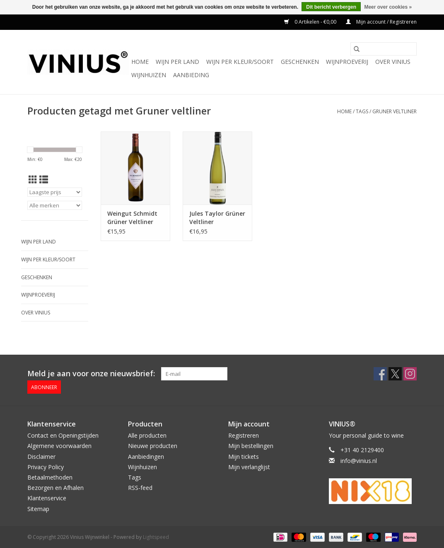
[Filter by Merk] (54, 205)
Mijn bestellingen (250, 446)
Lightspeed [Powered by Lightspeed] (156, 537)
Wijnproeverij (347, 62)
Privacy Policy (45, 467)
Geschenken (300, 62)
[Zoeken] (383, 49)
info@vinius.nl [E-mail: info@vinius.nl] (358, 461)
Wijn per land (177, 62)
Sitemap (38, 509)
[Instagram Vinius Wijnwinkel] (410, 373)
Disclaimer (41, 456)
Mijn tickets (243, 456)
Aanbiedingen (146, 456)
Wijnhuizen (148, 75)
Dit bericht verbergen (331, 7)
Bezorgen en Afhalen (55, 488)
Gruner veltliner (394, 111)
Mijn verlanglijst (249, 467)
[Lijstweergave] (43, 179)
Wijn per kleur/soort (240, 62)
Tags (362, 111)
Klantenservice (46, 498)
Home (140, 62)
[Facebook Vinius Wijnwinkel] (380, 373)
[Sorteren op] (54, 192)
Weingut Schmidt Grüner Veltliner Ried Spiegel (132, 217)
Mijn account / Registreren (381, 21)
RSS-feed (140, 488)
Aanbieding (191, 75)
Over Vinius (392, 62)
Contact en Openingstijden (63, 435)
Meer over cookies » (388, 7)
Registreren (243, 435)
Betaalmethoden (49, 477)
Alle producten (147, 435)
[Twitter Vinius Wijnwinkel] (395, 373)
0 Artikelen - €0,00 (311, 21)
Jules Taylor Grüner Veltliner (217, 217)
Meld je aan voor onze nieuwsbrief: (91, 373)
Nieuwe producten (152, 446)
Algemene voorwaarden (59, 446)
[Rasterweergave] (33, 179)
